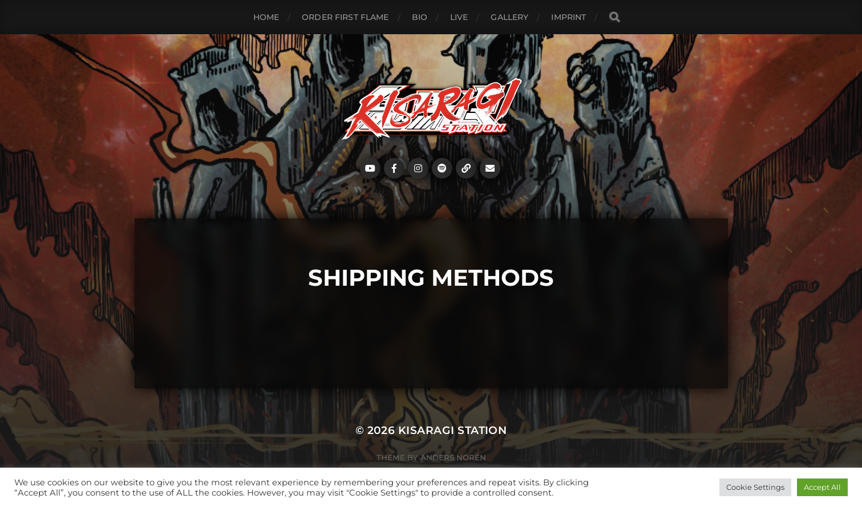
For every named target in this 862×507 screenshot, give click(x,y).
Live (459, 17)
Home (266, 17)
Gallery (509, 17)
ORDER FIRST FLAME (345, 17)
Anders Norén (453, 457)
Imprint (568, 17)
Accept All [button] (822, 487)
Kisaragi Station (452, 430)
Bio (419, 17)
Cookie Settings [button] (755, 487)
